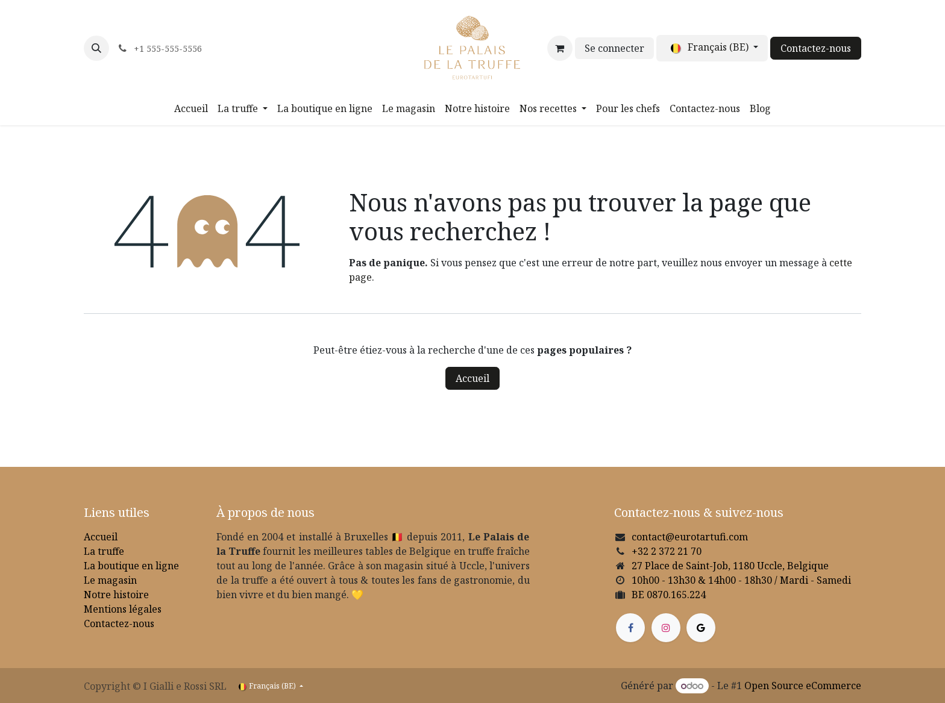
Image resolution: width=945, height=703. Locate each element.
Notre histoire (116, 594)
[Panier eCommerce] (560, 48)
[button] (96, 48)
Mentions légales (123, 609)
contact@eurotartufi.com (690, 536)
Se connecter (614, 48)
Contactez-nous (815, 48)
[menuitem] (191, 108)
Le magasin (110, 580)
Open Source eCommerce (802, 685)
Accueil (472, 378)
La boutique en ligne (131, 565)
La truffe (104, 551)
